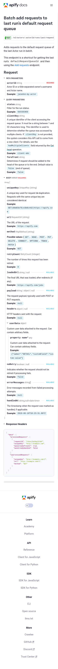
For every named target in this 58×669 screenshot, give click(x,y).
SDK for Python (29, 587)
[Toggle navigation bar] (51, 5)
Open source (29, 611)
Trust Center (29, 656)
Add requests (21, 65)
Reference (29, 549)
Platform (29, 533)
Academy (29, 526)
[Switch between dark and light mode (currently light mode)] (29, 505)
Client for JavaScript (29, 557)
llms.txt (29, 618)
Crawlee (29, 634)
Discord (29, 649)
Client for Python (29, 564)
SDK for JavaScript (29, 580)
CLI (29, 603)
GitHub (29, 641)
